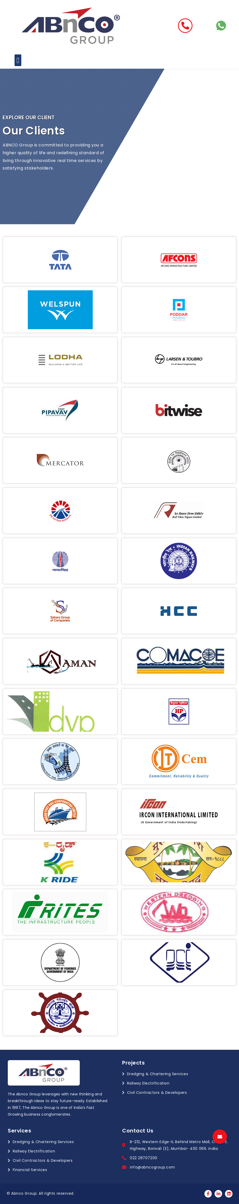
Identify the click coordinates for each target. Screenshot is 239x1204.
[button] (18, 60)
